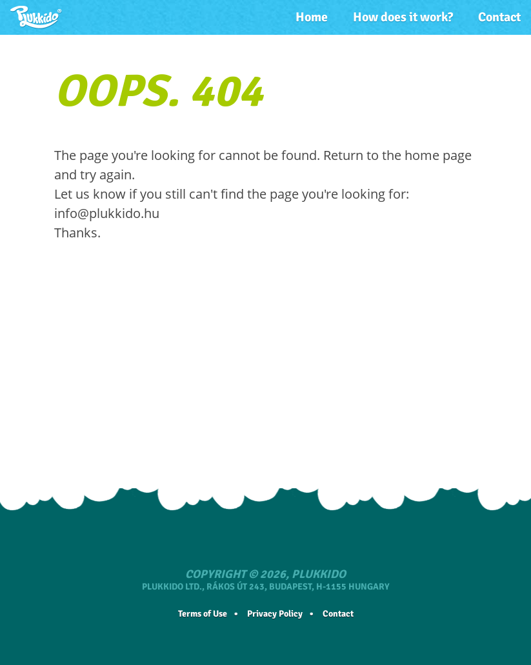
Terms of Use (202, 613)
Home (312, 17)
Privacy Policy (275, 613)
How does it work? (403, 17)
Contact (499, 17)
